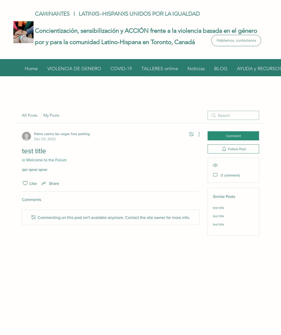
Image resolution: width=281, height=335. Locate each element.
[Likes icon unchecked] (25, 183)
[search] (233, 115)
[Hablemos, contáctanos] (236, 40)
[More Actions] (196, 134)
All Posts (29, 115)
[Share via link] (50, 183)
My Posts (51, 115)
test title (218, 208)
